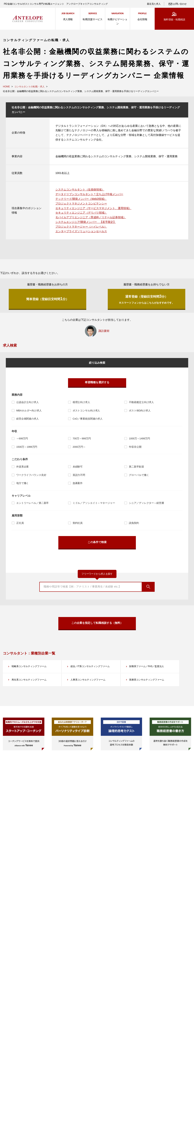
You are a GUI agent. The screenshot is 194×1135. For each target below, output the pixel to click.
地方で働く (22, 483)
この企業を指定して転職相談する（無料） (97, 623)
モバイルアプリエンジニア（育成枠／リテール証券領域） (90, 217)
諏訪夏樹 (103, 331)
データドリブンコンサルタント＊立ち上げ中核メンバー (89, 194)
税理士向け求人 (81, 402)
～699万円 (22, 438)
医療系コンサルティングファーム (150, 686)
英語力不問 (79, 475)
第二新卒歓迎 (136, 466)
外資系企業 (22, 466)
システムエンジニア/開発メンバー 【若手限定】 (85, 221)
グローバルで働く (139, 475)
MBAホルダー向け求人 (29, 410)
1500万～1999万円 (26, 447)
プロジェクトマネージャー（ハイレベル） (81, 226)
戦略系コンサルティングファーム (32, 667)
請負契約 (134, 522)
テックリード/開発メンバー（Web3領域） (81, 198)
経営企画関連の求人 (27, 418)
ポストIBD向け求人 (139, 410)
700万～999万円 (82, 438)
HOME (6, 86)
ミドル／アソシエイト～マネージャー (94, 503)
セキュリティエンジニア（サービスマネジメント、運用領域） (93, 208)
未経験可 (78, 466)
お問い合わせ (180, 4)
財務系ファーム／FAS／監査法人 (150, 667)
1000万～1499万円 (139, 438)
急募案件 (78, 483)
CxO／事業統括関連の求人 (88, 418)
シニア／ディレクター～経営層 (146, 503)
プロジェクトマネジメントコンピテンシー (81, 203)
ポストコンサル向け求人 (86, 410)
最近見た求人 (153, 4)
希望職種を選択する (97, 382)
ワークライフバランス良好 (31, 475)
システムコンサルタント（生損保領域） (79, 189)
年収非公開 (135, 447)
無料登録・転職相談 (174, 19)
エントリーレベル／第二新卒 (32, 503)
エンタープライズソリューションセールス (81, 231)
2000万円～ (79, 447)
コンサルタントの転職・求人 (29, 86)
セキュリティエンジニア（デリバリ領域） (81, 212)
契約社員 (78, 522)
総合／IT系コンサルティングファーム (92, 670)
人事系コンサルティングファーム (91, 686)
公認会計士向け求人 (27, 402)
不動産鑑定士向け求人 (141, 402)
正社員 (20, 522)
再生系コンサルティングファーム (32, 686)
